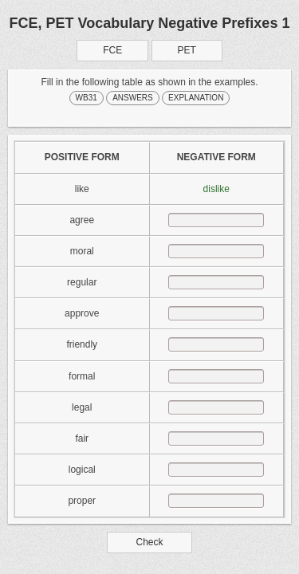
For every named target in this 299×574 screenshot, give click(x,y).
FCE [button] (112, 50)
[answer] (216, 220)
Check (149, 542)
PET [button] (187, 50)
